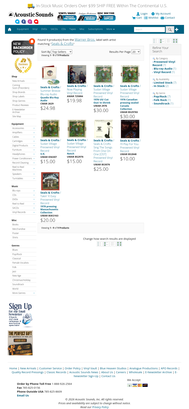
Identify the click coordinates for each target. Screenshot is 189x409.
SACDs (23, 207)
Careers (121, 372)
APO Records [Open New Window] (169, 368)
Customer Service (50, 368)
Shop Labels (18, 96)
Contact (168, 17)
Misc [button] (82, 29)
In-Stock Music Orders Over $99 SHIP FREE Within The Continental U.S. (97, 5)
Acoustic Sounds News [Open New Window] (83, 372)
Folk (14, 267)
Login (142, 13)
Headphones (23, 154)
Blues (15, 249)
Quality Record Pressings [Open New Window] (28, 372)
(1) (165, 68)
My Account (161, 13)
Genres (15, 245)
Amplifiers (23, 132)
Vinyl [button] (34, 29)
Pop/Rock (17, 254)
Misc (14, 220)
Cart (137, 17)
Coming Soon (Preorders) (20, 86)
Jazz (14, 271)
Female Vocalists (20, 262)
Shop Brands (18, 92)
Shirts (15, 237)
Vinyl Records (23, 212)
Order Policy (73, 368)
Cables (23, 136)
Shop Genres (18, 100)
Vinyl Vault (90, 368)
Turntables (23, 178)
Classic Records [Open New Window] (56, 372)
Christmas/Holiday (21, 280)
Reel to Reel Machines (23, 168)
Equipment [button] (23, 29)
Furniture (23, 149)
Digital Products (23, 145)
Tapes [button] (72, 29)
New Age (16, 275)
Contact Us (108, 376)
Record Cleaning (23, 162)
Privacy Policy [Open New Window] (100, 407)
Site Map (16, 116)
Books (15, 224)
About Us (107, 372)
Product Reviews (20, 105)
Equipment (18, 124)
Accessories (23, 128)
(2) (161, 86)
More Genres (23, 293)
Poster (15, 233)
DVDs (23, 199)
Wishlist (151, 17)
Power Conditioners (23, 158)
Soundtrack (18, 284)
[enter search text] (149, 29)
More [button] (110, 29)
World (15, 288)
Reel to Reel (23, 203)
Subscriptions (95, 29)
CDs (23, 195)
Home (13, 368)
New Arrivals (18, 81)
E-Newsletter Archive (18, 111)
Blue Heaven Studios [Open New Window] (113, 368)
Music (15, 186)
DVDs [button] (44, 29)
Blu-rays (23, 190)
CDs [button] (63, 29)
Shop (14, 76)
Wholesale (135, 372)
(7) (163, 63)
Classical (16, 258)
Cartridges (23, 141)
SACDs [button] (54, 29)
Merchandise (18, 229)
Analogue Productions (143, 368)
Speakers (23, 174)
